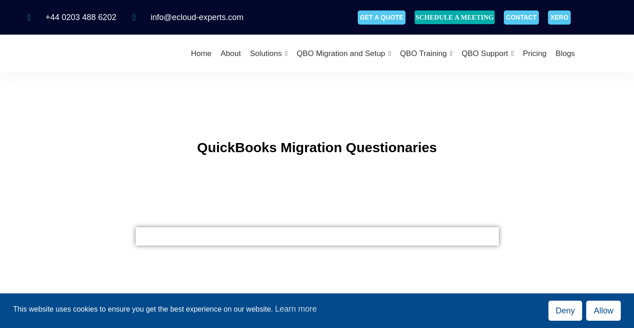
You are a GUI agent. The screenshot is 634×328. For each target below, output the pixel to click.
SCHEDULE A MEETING (455, 17)
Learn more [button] (296, 308)
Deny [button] (565, 310)
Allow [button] (604, 310)
